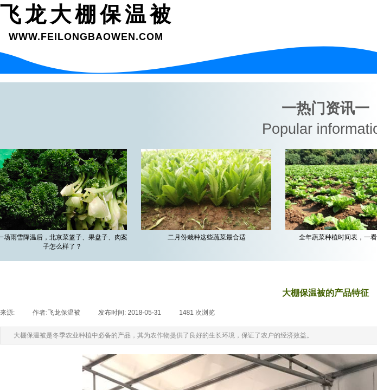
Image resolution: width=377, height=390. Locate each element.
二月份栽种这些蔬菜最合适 (208, 237)
